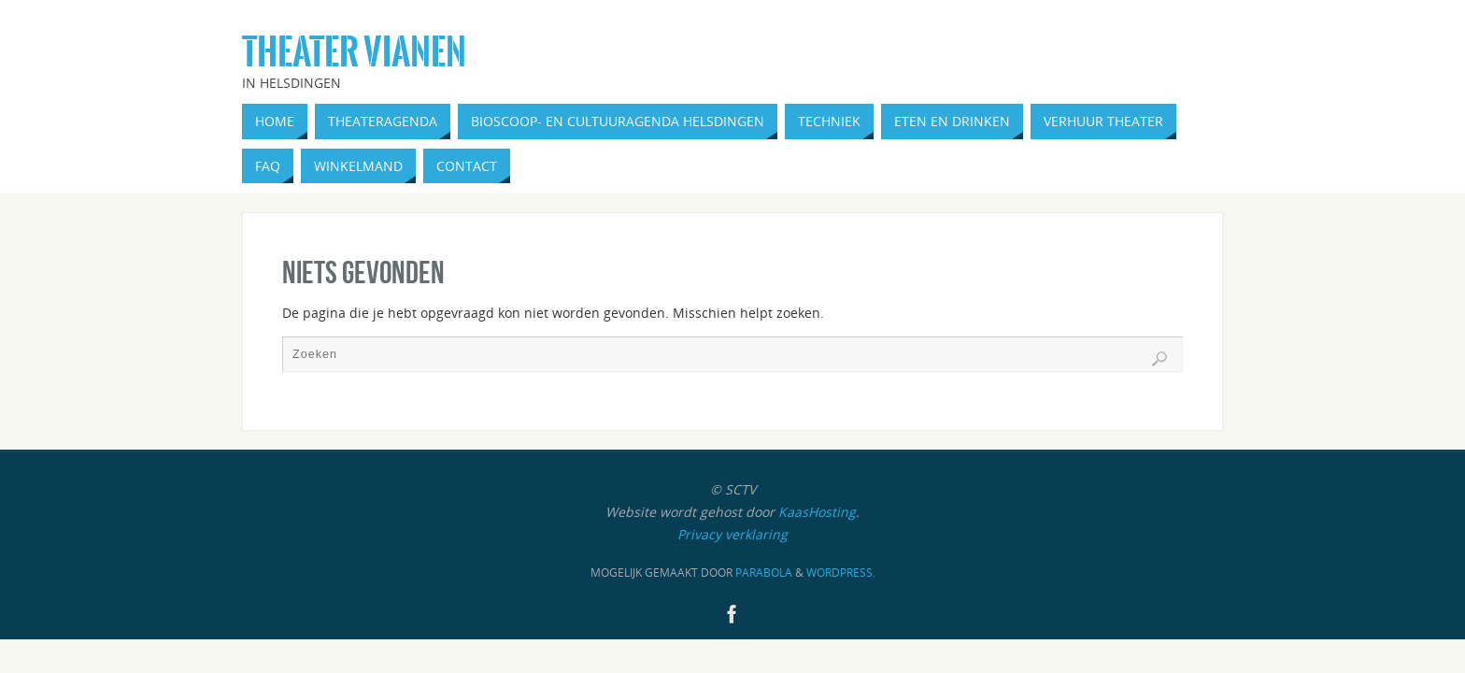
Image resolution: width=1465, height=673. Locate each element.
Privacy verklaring (732, 534)
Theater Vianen (354, 52)
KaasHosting (817, 512)
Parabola (763, 572)
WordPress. (840, 572)
